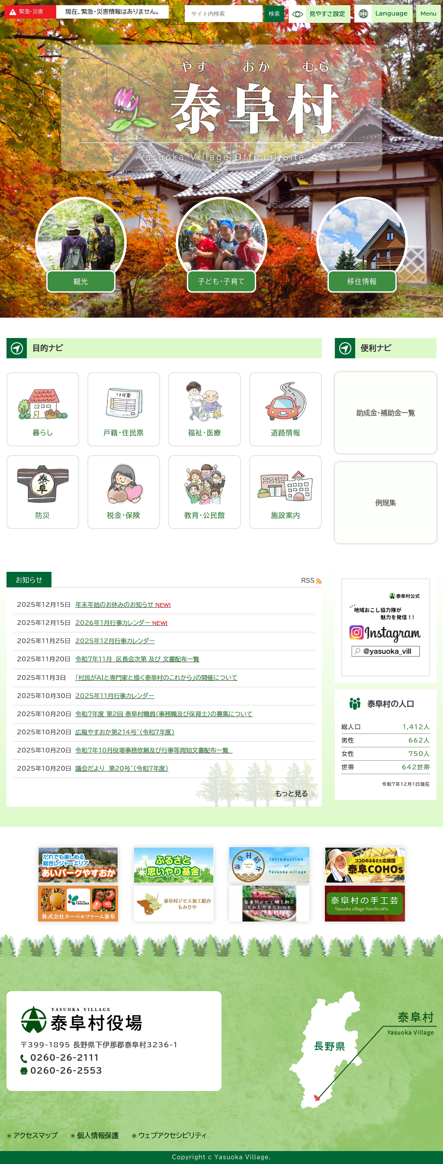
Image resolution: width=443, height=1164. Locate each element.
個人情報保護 (98, 1135)
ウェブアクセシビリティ (172, 1135)
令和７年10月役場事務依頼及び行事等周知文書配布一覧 (153, 750)
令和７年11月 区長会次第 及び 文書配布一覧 (137, 659)
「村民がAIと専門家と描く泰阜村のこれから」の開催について (156, 678)
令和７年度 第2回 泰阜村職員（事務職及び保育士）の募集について (164, 714)
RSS (308, 580)
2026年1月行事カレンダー (112, 623)
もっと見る (291, 793)
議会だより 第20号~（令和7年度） (121, 768)
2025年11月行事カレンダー (114, 696)
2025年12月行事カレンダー (115, 641)
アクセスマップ (35, 1135)
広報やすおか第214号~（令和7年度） (124, 732)
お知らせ (29, 580)
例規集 (386, 502)
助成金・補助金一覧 (385, 412)
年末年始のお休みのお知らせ (114, 605)
